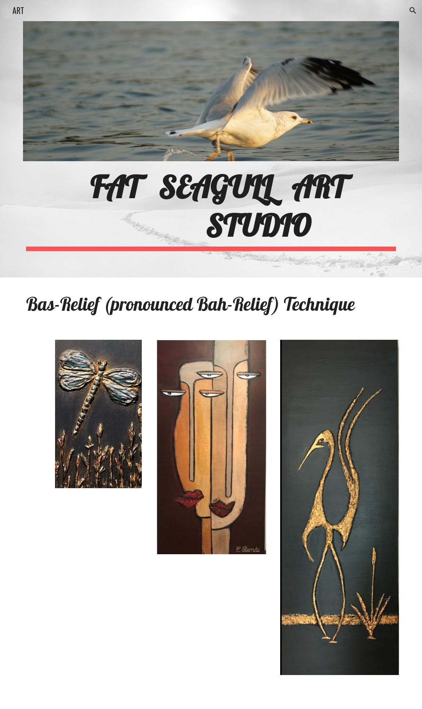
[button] (413, 11)
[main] (211, 208)
